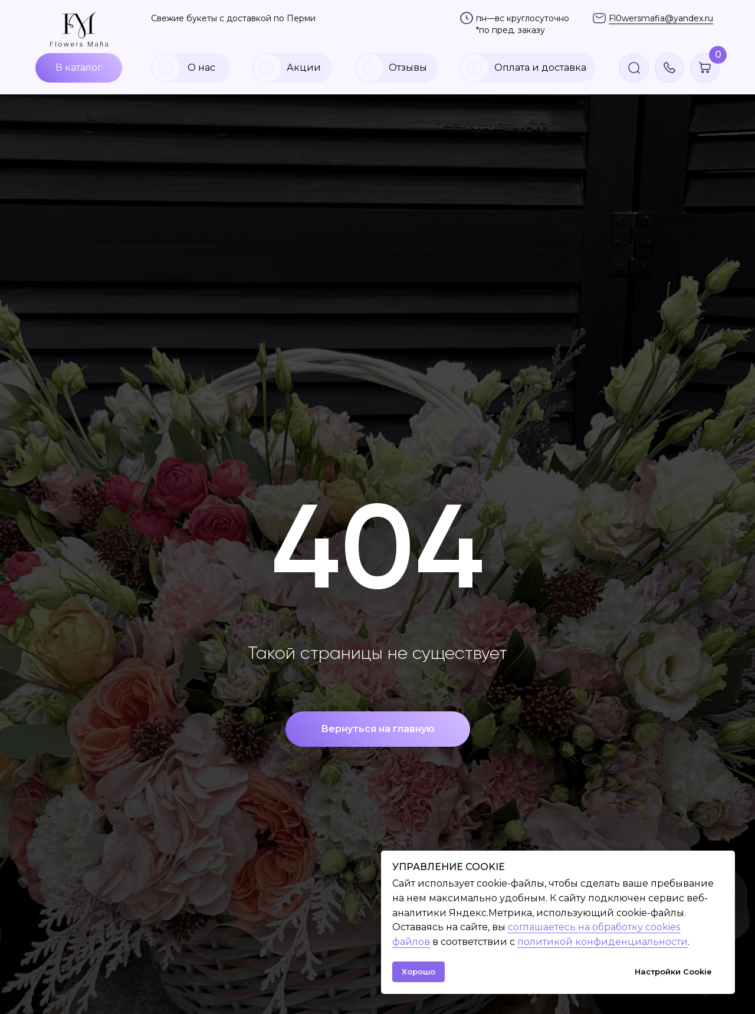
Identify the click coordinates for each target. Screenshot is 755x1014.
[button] (669, 68)
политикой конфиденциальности (602, 941)
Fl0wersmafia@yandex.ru (661, 18)
